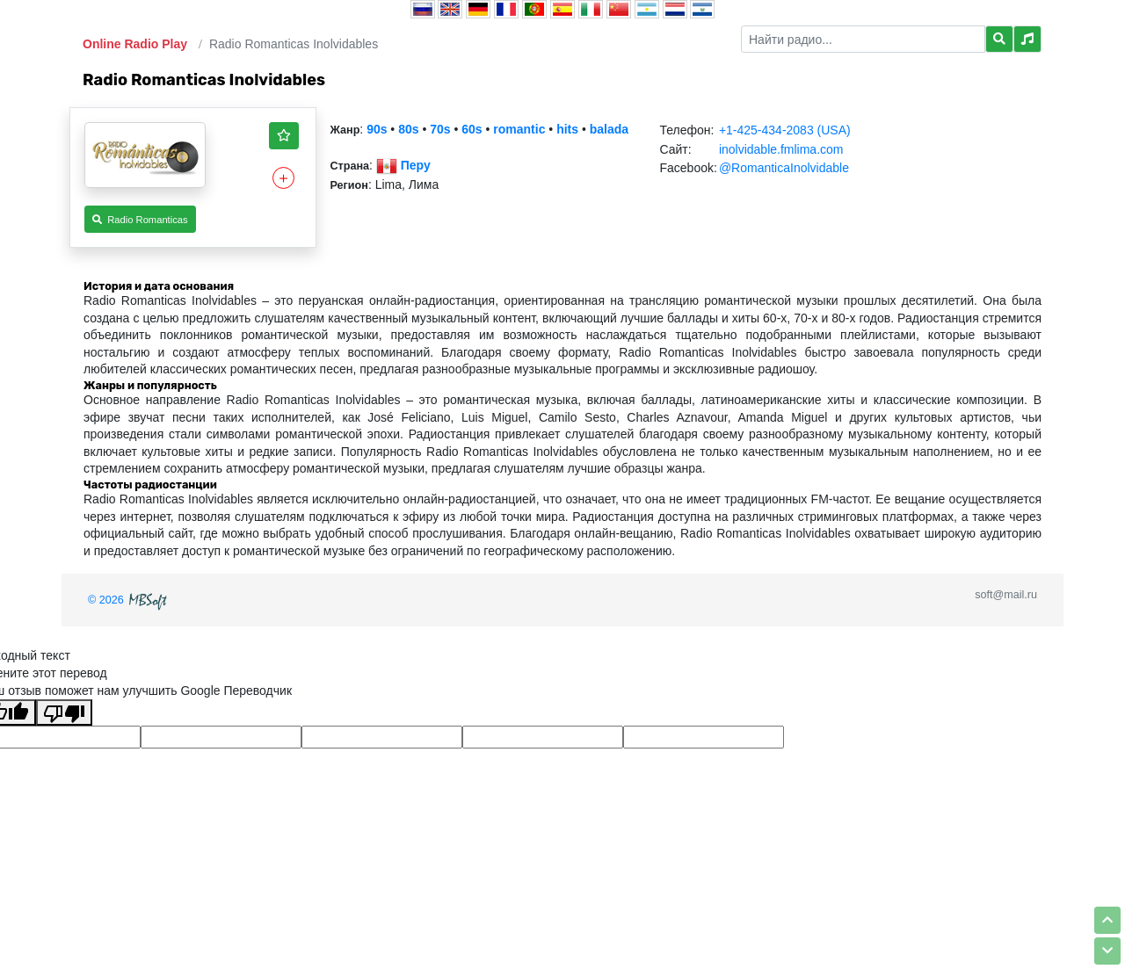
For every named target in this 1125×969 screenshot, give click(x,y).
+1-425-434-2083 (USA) (785, 130)
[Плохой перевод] (64, 712)
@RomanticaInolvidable (784, 168)
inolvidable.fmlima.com (781, 149)
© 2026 (129, 600)
